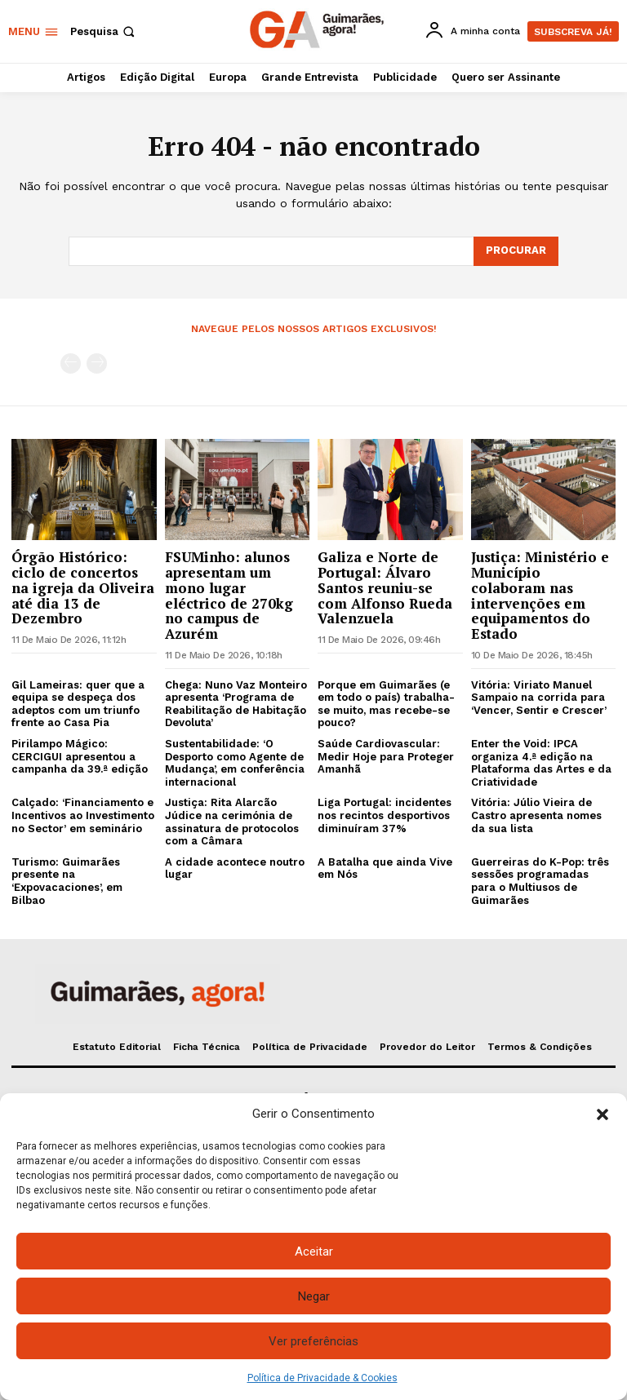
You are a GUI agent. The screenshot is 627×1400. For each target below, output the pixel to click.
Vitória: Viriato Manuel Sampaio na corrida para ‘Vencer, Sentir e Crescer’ (539, 697)
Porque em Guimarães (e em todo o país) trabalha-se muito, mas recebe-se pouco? (386, 704)
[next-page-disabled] (97, 363)
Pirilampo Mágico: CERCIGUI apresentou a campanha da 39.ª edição (79, 756)
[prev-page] (70, 363)
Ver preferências (313, 1341)
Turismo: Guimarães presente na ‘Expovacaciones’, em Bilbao (66, 881)
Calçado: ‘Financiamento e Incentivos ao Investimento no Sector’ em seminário (82, 815)
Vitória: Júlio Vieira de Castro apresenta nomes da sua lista (536, 815)
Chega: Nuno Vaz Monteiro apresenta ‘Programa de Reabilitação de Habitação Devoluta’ (236, 704)
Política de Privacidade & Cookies (322, 1378)
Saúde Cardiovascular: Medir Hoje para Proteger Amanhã (386, 756)
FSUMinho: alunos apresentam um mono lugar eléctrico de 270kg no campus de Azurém (229, 594)
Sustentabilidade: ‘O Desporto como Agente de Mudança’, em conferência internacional (235, 763)
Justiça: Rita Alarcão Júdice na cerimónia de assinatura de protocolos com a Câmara (232, 821)
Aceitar (314, 1251)
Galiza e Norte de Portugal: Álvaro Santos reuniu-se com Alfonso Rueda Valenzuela (385, 587)
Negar (314, 1296)
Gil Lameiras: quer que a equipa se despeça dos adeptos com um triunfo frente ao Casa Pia (78, 704)
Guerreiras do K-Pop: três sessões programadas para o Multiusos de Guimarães (540, 881)
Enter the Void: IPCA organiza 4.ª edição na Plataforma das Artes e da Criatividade (541, 763)
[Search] (516, 251)
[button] (602, 1114)
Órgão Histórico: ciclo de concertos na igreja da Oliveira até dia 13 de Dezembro (82, 587)
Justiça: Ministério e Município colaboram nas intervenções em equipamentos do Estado (540, 594)
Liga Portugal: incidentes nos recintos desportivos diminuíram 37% (384, 815)
